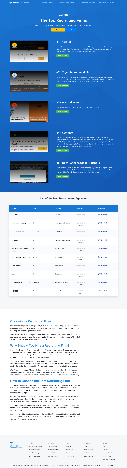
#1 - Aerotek (64, 42)
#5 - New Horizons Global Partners (78, 162)
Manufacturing (88, 449)
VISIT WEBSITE (63, 55)
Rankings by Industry (107, 3)
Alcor (13, 274)
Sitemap (110, 465)
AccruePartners (17, 232)
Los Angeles (69, 449)
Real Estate (87, 453)
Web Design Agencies (35, 446)
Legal (85, 446)
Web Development (34, 456)
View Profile (103, 214)
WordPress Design (34, 453)
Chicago (68, 446)
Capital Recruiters (18, 257)
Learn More (70, 30)
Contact (105, 449)
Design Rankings (48, 3)
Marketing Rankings (66, 3)
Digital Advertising (52, 449)
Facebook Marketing (53, 453)
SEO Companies (52, 446)
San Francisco (70, 456)
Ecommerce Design (34, 449)
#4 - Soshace (64, 132)
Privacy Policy (101, 465)
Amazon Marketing (52, 456)
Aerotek (14, 215)
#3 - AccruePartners (69, 102)
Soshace (14, 240)
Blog (104, 446)
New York (68, 453)
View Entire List (58, 30)
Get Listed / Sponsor (109, 459)
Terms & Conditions (108, 453)
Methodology (107, 456)
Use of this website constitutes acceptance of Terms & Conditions (73, 465)
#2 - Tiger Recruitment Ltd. (73, 72)
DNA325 (14, 291)
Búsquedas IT (16, 283)
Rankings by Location (87, 3)
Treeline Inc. (16, 266)
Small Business (88, 456)
